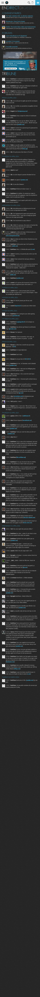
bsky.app (25, 149)
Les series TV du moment (13, 41)
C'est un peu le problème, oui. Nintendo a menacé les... (19, 37)
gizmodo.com (12, 329)
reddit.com (15, 246)
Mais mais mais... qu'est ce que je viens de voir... (17, 42)
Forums (7, 33)
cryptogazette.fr (21, 322)
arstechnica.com (18, 396)
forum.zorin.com (27, 523)
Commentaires (11, 13)
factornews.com (10, 662)
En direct (10, 7)
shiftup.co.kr (17, 669)
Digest (26, 7)
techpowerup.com (22, 111)
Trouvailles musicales (12, 47)
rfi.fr (14, 346)
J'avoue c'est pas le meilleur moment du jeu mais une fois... (20, 23)
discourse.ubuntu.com (29, 517)
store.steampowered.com (12, 236)
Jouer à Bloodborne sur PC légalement (16, 36)
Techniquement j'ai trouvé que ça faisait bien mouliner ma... (20, 28)
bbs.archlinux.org (21, 457)
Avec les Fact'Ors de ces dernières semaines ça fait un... (19, 48)
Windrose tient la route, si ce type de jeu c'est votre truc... (19, 17)
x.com (32, 249)
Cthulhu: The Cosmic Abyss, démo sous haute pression (21, 27)
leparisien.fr (18, 306)
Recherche (29, 2)
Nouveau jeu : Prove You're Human (15, 21)
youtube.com (21, 124)
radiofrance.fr (26, 416)
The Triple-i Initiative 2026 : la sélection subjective (19, 16)
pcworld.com (16, 315)
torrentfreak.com (27, 420)
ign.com (21, 393)
